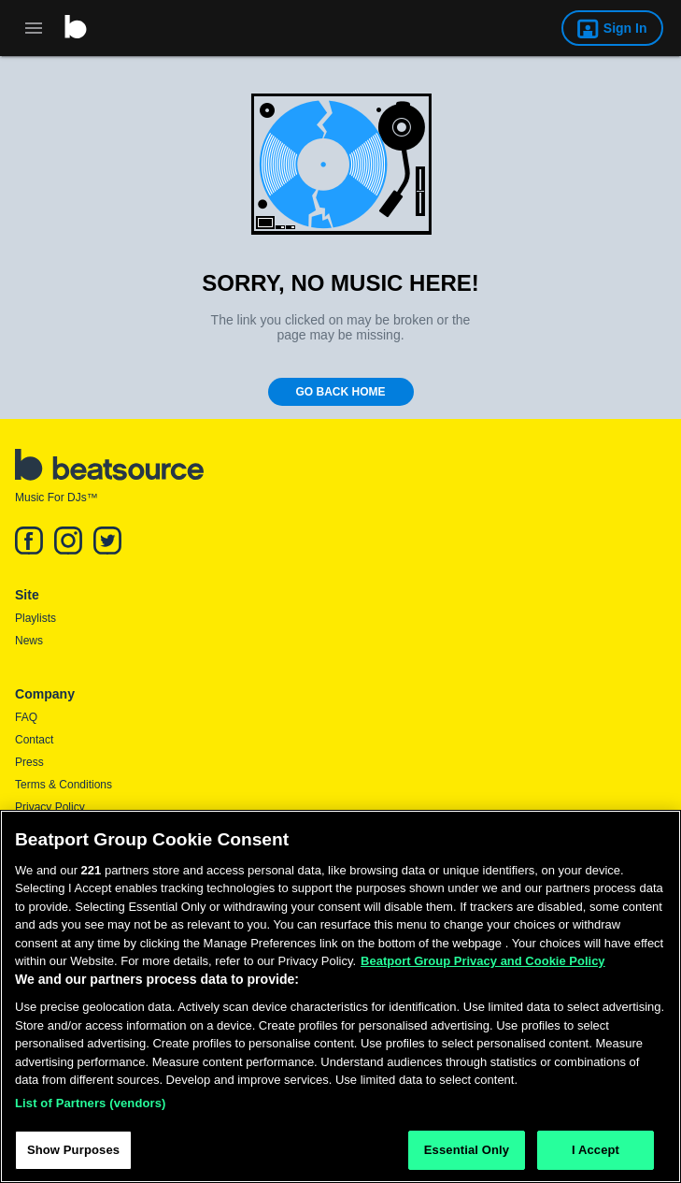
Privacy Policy (50, 807)
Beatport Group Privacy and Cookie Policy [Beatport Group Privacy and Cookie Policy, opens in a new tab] (483, 961)
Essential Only (466, 1150)
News (29, 640)
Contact (34, 739)
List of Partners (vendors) (90, 1103)
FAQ (26, 717)
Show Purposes (73, 1150)
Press (29, 762)
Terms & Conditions (63, 784)
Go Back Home (341, 391)
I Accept (595, 1150)
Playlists (35, 618)
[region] (340, 996)
